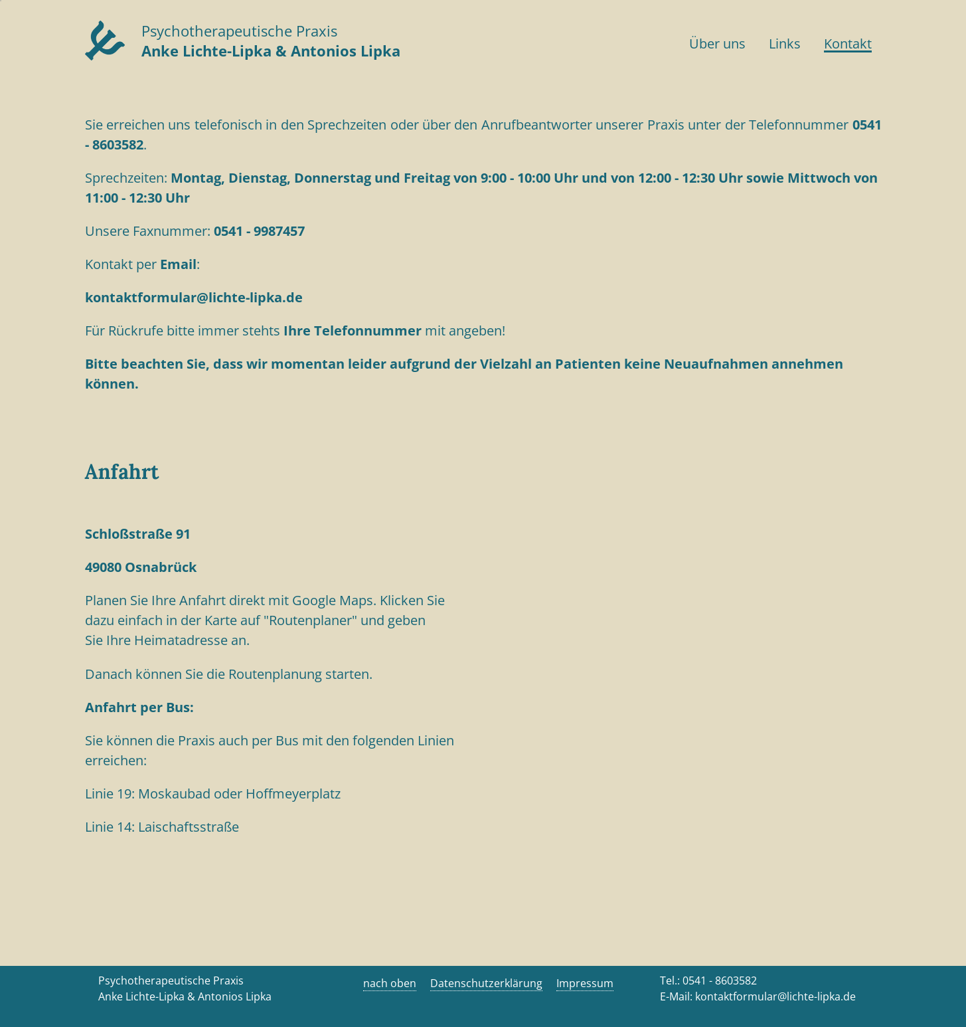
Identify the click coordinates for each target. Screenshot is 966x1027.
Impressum (584, 983)
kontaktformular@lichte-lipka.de (194, 297)
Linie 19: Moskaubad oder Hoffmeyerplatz (213, 793)
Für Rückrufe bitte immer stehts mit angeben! (298, 330)
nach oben (389, 983)
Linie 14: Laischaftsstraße (162, 827)
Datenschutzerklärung (486, 983)
